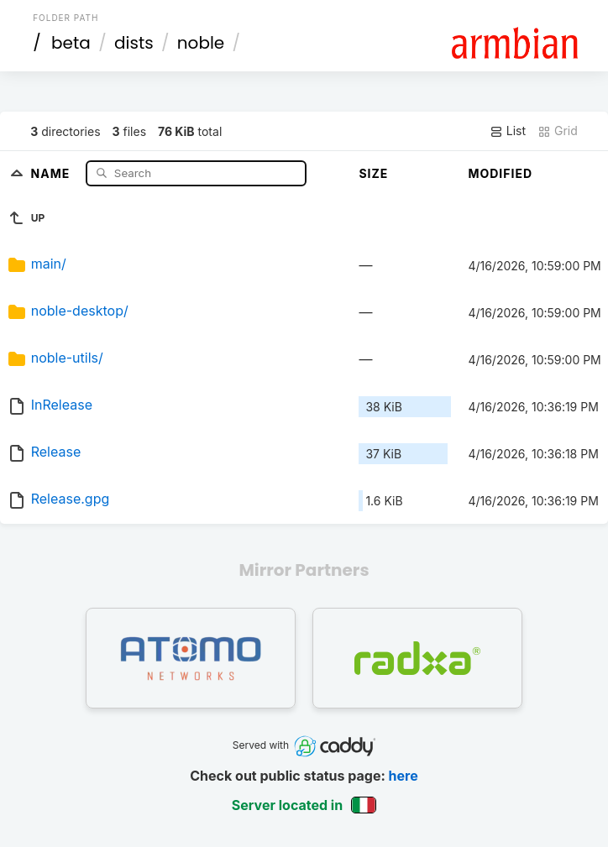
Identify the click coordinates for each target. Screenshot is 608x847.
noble (200, 43)
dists (134, 43)
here (403, 775)
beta (71, 43)
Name (52, 172)
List (508, 131)
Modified (500, 173)
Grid (557, 131)
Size (373, 173)
